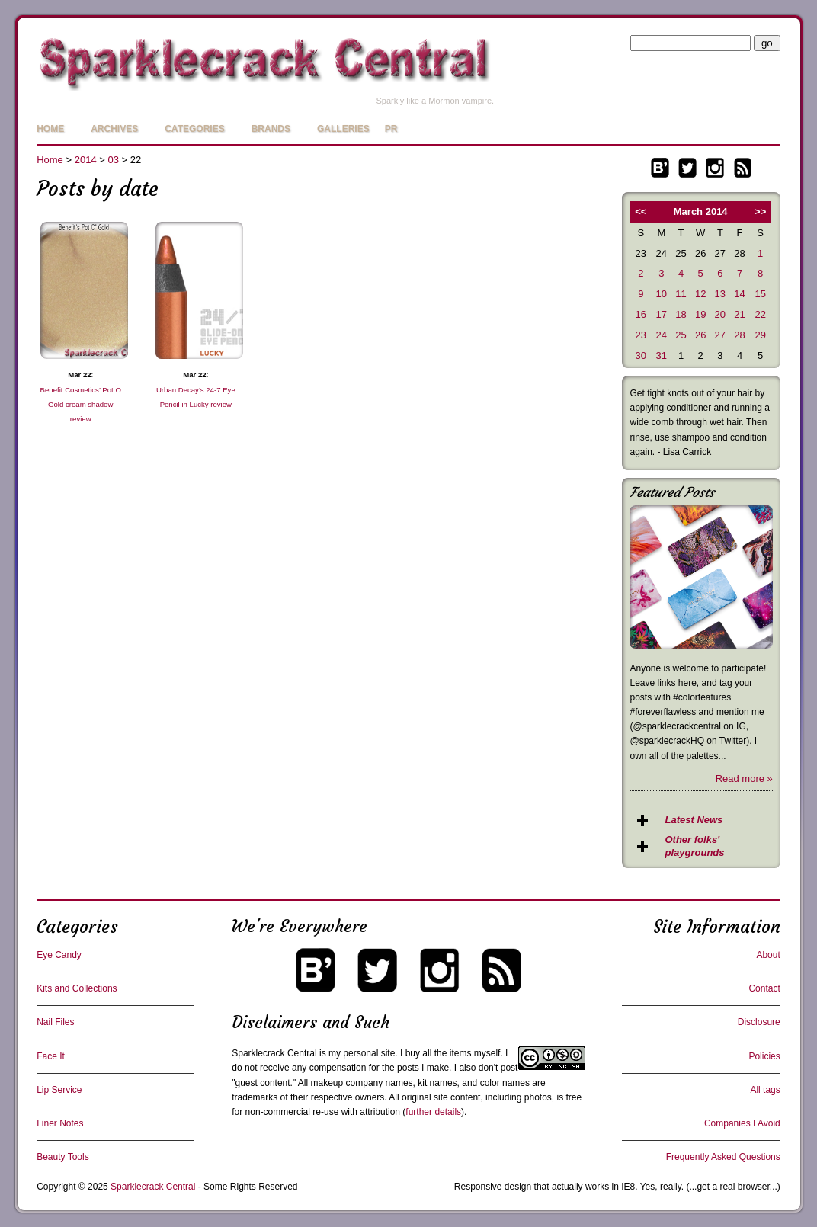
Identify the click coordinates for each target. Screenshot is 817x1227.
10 (661, 294)
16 (641, 314)
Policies (764, 1056)
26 (700, 335)
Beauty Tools (63, 1157)
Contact (764, 988)
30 (641, 355)
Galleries (343, 128)
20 (720, 314)
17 (661, 314)
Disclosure (759, 1022)
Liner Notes (60, 1123)
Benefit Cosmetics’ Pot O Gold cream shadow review (80, 404)
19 (700, 314)
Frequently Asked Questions (723, 1157)
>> (760, 211)
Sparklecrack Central (274, 1053)
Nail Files (55, 1022)
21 (739, 314)
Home (50, 128)
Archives (114, 128)
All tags (765, 1089)
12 (700, 294)
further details (433, 1112)
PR (391, 128)
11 (680, 294)
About (768, 955)
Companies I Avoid (742, 1123)
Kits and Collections (77, 988)
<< (640, 211)
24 (661, 335)
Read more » (744, 778)
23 (641, 335)
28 (739, 335)
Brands (271, 128)
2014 (86, 159)
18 (680, 314)
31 (661, 355)
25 (680, 335)
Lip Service (59, 1089)
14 (739, 294)
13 (720, 294)
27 (720, 335)
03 (112, 159)
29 (760, 335)
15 (760, 294)
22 (760, 314)
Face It (51, 1056)
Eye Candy (59, 955)
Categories (194, 128)
